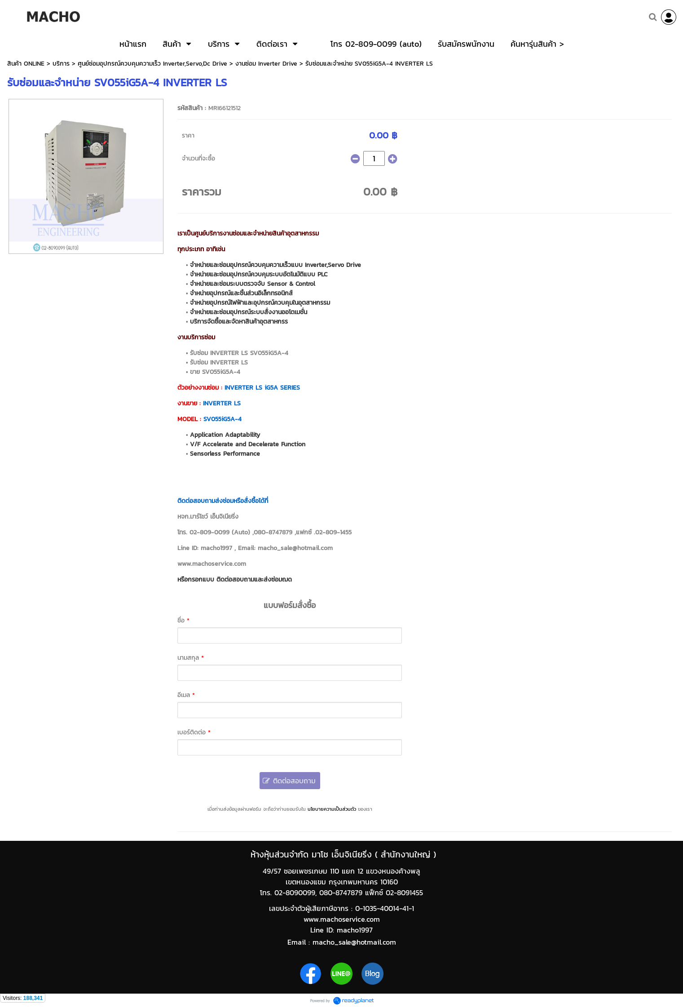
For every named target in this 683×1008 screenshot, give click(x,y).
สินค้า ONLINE (25, 63)
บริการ (61, 63)
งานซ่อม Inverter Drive (266, 63)
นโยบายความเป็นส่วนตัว (332, 809)
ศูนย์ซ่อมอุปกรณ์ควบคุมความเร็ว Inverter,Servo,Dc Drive (152, 63)
